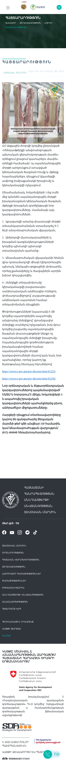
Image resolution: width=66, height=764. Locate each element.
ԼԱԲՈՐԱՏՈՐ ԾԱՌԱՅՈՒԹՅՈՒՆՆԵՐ (21, 573)
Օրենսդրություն (13, 552)
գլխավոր (10, 23)
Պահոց (6, 635)
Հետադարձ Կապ (11, 608)
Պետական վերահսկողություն (20, 559)
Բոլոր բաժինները (7, 8)
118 (17, 523)
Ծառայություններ (14, 580)
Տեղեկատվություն (30, 23)
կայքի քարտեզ (11, 628)
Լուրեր (49, 23)
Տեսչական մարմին (14, 545)
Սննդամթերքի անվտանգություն (23, 594)
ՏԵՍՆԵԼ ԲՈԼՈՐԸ (14, 72)
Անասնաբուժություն (15, 601)
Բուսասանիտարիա (13, 587)
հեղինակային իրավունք (17, 621)
